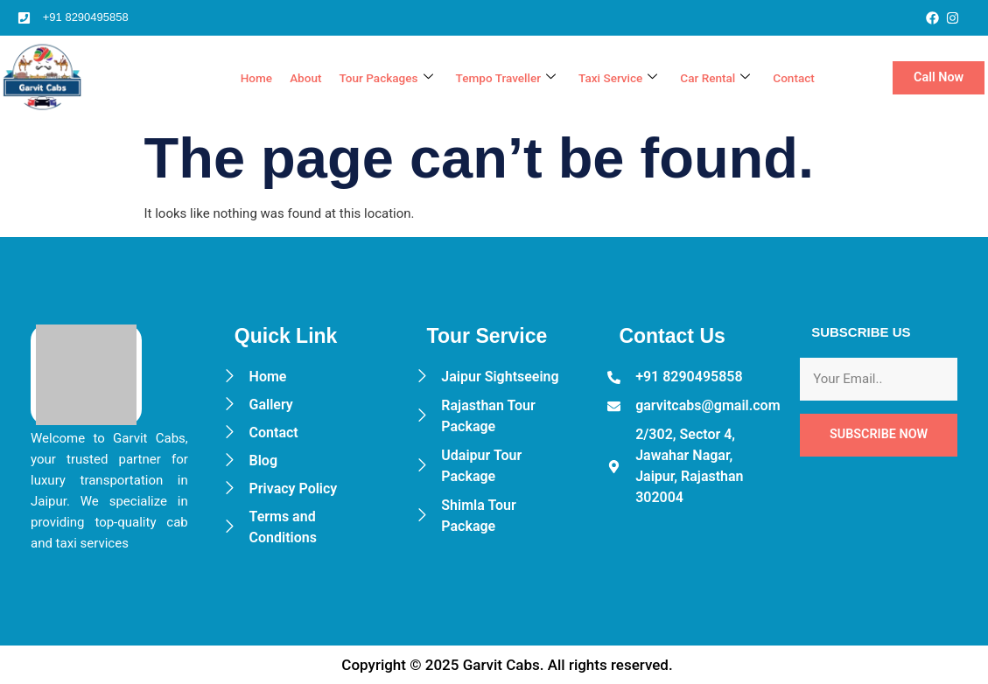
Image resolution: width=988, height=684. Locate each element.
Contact (791, 78)
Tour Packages (356, 77)
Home (217, 78)
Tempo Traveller (484, 77)
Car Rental (708, 77)
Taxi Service (605, 77)
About (269, 78)
